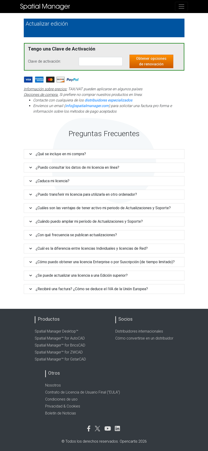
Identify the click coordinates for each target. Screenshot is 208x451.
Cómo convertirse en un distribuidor (144, 338)
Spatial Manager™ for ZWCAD (59, 352)
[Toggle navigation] (181, 6)
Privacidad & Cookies (62, 406)
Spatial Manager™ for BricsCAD (60, 345)
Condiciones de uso (61, 399)
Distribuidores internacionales (139, 331)
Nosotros (53, 385)
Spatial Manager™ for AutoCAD (60, 338)
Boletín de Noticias (60, 413)
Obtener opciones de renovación (151, 61)
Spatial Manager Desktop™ (56, 331)
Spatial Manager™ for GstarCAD (60, 359)
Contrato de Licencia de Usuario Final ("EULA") (82, 392)
